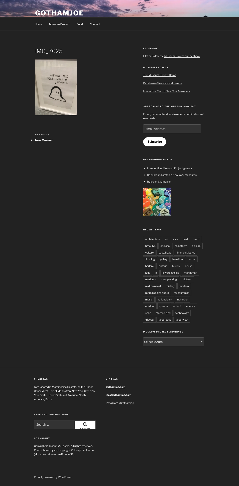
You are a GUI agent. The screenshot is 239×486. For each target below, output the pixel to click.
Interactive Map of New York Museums (166, 91)
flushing (150, 259)
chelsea (165, 245)
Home (38, 24)
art (166, 239)
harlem (149, 265)
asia (175, 239)
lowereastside (170, 272)
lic (156, 272)
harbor (191, 259)
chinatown (181, 245)
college (196, 245)
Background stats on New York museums (172, 174)
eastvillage (165, 252)
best (185, 239)
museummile (181, 292)
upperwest (182, 319)
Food (80, 24)
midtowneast (153, 286)
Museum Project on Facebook (182, 56)
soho (148, 312)
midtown (187, 279)
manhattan (190, 272)
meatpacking (169, 279)
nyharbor (182, 299)
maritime (150, 279)
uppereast (165, 319)
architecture (152, 239)
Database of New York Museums (162, 83)
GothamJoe (59, 13)
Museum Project (59, 24)
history (176, 265)
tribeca (149, 319)
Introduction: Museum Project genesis (170, 168)
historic (163, 265)
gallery (163, 259)
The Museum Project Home (159, 75)
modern (184, 286)
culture (149, 252)
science (190, 306)
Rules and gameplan (159, 181)
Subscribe (155, 141)
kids (147, 272)
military (170, 286)
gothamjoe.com (115, 386)
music (149, 299)
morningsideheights (157, 292)
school (177, 306)
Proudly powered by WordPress (53, 477)
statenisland (163, 312)
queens (163, 306)
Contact (95, 24)
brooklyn (150, 245)
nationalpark (164, 299)
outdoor (150, 306)
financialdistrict (185, 252)
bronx (196, 239)
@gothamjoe (126, 402)
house (188, 265)
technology (182, 312)
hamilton (177, 259)
